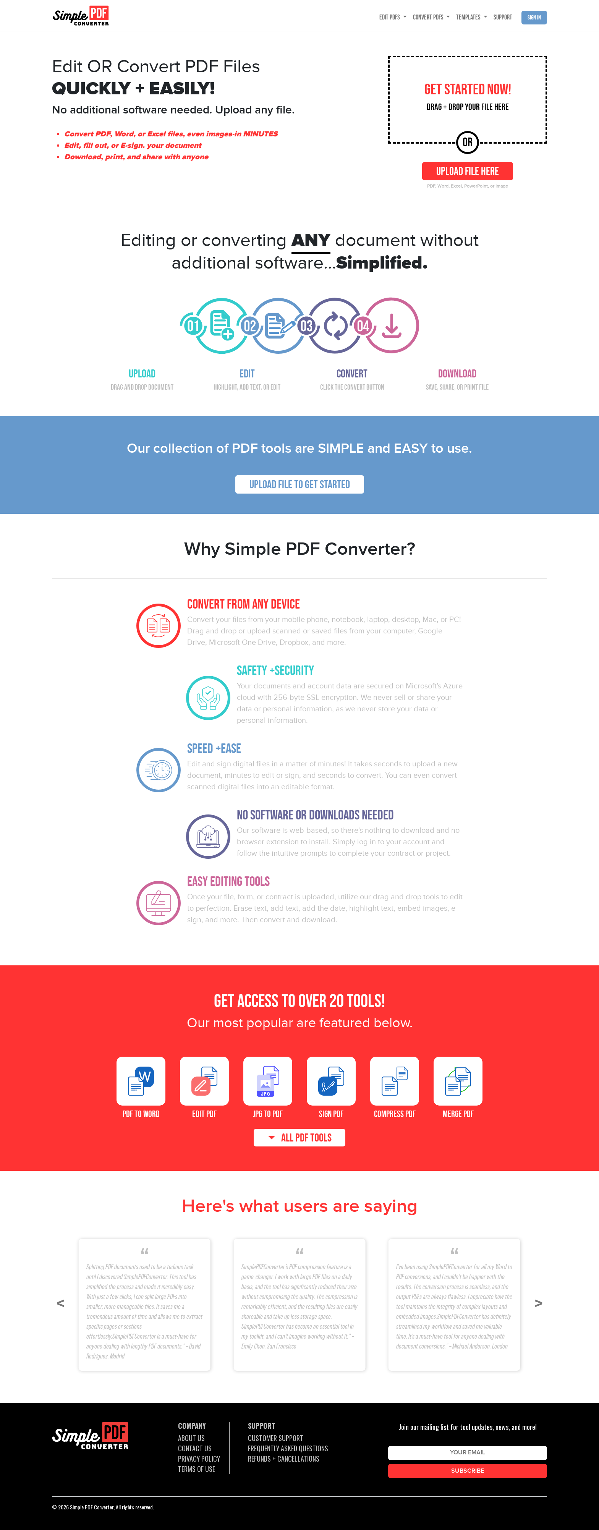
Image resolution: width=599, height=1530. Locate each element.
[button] (60, 1304)
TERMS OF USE (196, 1469)
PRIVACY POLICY (199, 1459)
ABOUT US (191, 1438)
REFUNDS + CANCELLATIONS (283, 1459)
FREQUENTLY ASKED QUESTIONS (288, 1448)
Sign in (534, 17)
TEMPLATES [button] (469, 17)
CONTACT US (195, 1448)
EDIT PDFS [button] (390, 17)
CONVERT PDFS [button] (429, 17)
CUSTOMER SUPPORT (275, 1438)
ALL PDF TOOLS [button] (306, 1137)
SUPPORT (503, 17)
